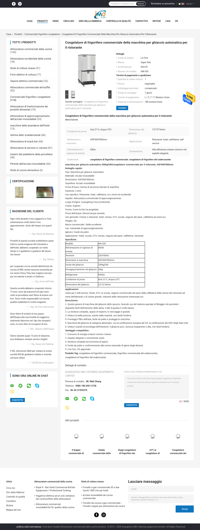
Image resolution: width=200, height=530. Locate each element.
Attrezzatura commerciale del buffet (30, 87)
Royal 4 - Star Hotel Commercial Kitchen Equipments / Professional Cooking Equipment (55, 489)
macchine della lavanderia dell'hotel (30, 125)
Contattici (141, 21)
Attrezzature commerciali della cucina (31, 49)
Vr (176, 21)
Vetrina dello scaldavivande (25, 135)
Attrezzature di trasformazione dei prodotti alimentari (29, 108)
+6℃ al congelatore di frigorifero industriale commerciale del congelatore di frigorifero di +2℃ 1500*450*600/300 (152, 452)
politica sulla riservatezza (29, 526)
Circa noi (68, 21)
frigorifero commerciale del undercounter (137, 353)
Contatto (122, 108)
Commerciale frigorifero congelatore (42, 34)
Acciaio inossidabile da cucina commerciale (98, 497)
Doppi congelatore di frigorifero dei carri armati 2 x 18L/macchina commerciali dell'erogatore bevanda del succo (127, 452)
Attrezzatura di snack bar (24, 141)
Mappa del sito (13, 510)
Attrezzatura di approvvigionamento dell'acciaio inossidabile (30, 118)
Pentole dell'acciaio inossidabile (27, 163)
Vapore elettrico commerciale (26, 81)
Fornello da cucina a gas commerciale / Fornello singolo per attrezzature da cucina (104, 504)
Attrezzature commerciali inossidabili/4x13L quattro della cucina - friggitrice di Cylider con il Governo (55, 506)
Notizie (157, 21)
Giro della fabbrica (90, 21)
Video (55, 21)
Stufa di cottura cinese (22, 68)
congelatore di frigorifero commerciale (97, 353)
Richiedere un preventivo (163, 3)
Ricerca (141, 4)
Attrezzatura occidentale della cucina (30, 58)
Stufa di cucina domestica (24, 170)
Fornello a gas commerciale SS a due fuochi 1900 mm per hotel (101, 489)
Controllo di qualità (118, 21)
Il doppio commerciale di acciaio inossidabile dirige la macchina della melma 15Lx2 (76, 452)
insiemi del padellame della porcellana (31, 154)
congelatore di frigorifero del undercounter (85, 357)
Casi (167, 21)
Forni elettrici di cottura (23, 74)
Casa (30, 21)
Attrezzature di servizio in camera (28, 147)
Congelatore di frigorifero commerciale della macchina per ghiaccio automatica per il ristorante (86, 105)
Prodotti (42, 21)
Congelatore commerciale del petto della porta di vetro (178, 452)
